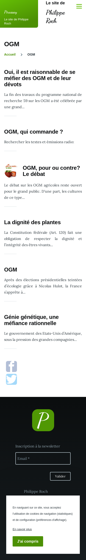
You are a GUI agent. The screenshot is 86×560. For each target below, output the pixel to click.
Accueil (10, 54)
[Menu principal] (79, 6)
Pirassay (10, 11)
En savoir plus (22, 529)
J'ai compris (28, 541)
